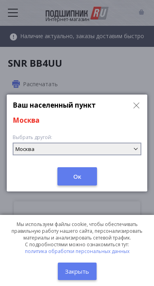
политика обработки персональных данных (77, 251)
